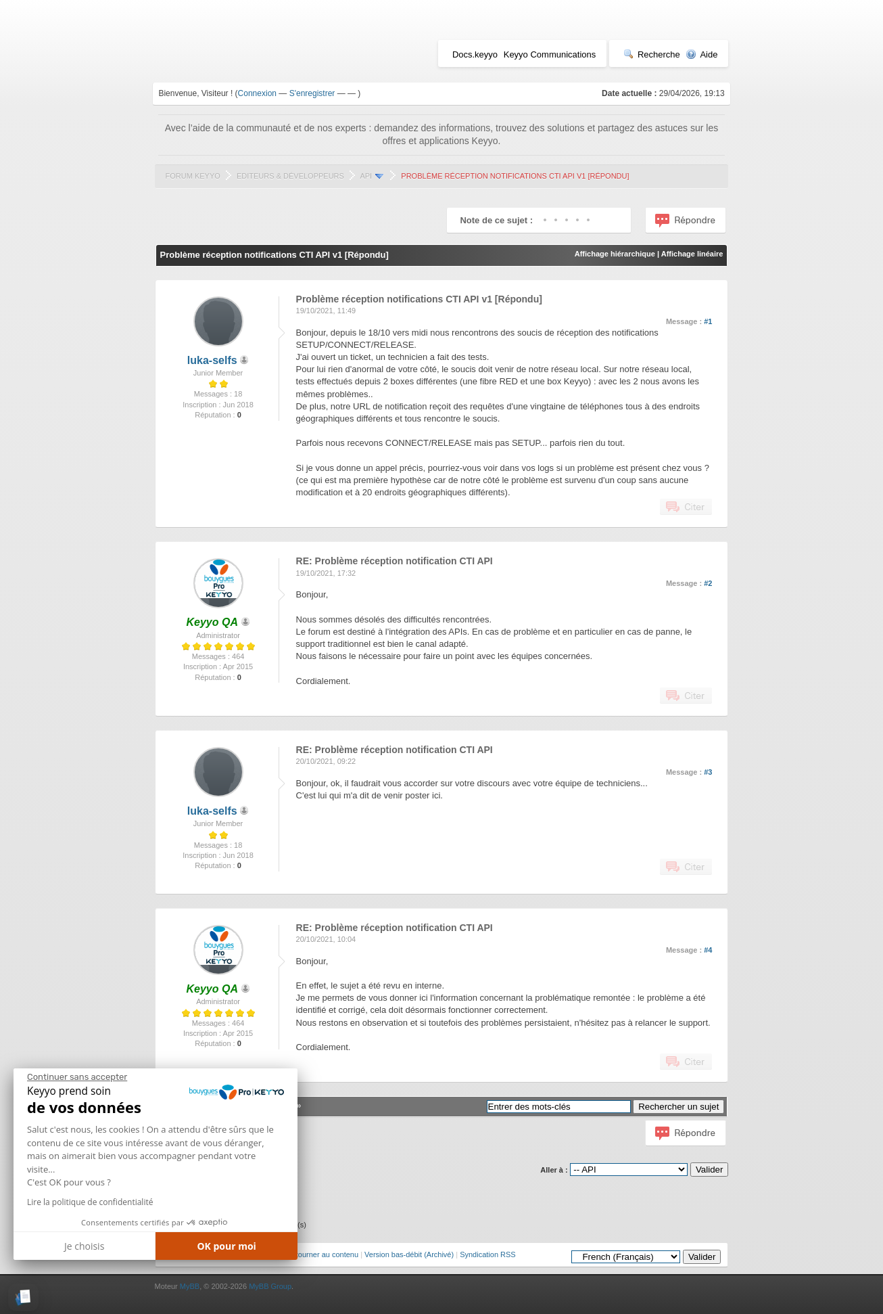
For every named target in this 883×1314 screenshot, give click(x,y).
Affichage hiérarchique (615, 254)
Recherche (651, 54)
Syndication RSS (488, 1254)
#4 (708, 950)
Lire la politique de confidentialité (90, 1202)
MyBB (189, 1286)
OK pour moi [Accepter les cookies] (226, 1246)
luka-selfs (212, 360)
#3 (708, 772)
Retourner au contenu (322, 1254)
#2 (708, 583)
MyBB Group (270, 1286)
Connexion (257, 93)
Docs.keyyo (475, 54)
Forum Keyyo (193, 176)
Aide (701, 54)
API (366, 176)
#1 (708, 321)
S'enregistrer (312, 93)
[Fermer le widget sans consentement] (77, 1077)
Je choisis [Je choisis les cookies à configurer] (84, 1246)
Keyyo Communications (550, 54)
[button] (23, 1297)
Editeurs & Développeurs (290, 176)
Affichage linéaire (692, 254)
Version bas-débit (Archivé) (409, 1254)
